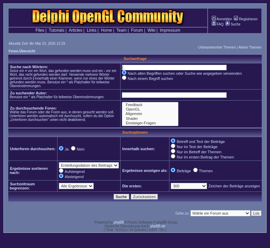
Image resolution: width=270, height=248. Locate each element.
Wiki (151, 30)
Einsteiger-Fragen (150, 123)
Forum (137, 30)
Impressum (170, 30)
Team (121, 30)
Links (91, 30)
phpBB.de (157, 226)
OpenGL (150, 109)
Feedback (150, 105)
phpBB (119, 222)
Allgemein (150, 114)
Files (39, 30)
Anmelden (222, 19)
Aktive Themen (250, 47)
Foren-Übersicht (22, 51)
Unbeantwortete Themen (217, 47)
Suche (233, 24)
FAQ (218, 24)
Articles (75, 30)
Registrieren (246, 19)
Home (106, 30)
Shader (150, 118)
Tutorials (56, 30)
